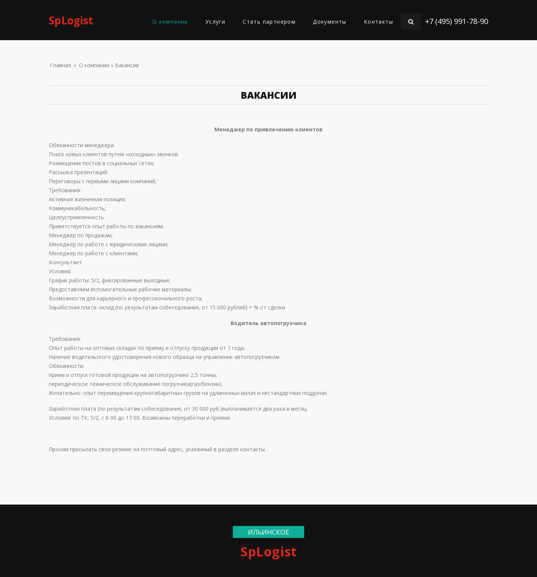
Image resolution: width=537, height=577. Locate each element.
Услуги (215, 21)
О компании (170, 21)
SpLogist (71, 20)
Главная (60, 65)
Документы (330, 21)
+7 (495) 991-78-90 (456, 21)
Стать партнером (269, 21)
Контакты (378, 21)
